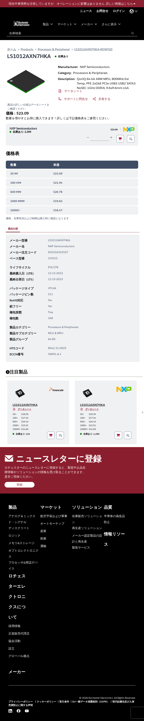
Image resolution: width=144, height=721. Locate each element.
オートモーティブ (52, 523)
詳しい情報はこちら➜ (120, 4)
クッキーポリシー (46, 701)
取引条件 (64, 701)
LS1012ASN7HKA (25, 405)
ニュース (86, 11)
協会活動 (14, 641)
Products (27, 49)
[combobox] (66, 33)
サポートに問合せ (76, 99)
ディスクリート (18, 528)
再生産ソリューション (87, 528)
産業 (43, 531)
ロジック (14, 535)
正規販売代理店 (18, 633)
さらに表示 (111, 24)
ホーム (11, 49)
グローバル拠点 (18, 656)
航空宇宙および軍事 (53, 516)
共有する (104, 99)
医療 (43, 538)
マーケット (66, 24)
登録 (19, 485)
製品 (48, 24)
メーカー (89, 24)
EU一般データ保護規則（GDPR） (90, 701)
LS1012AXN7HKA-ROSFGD (93, 49)
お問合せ (102, 11)
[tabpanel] (73, 298)
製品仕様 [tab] (13, 228)
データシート (73, 91)
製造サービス (81, 547)
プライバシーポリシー (21, 701)
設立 (11, 648)
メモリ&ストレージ (21, 543)
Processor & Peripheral (54, 49)
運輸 (43, 546)
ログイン (119, 11)
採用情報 (14, 626)
